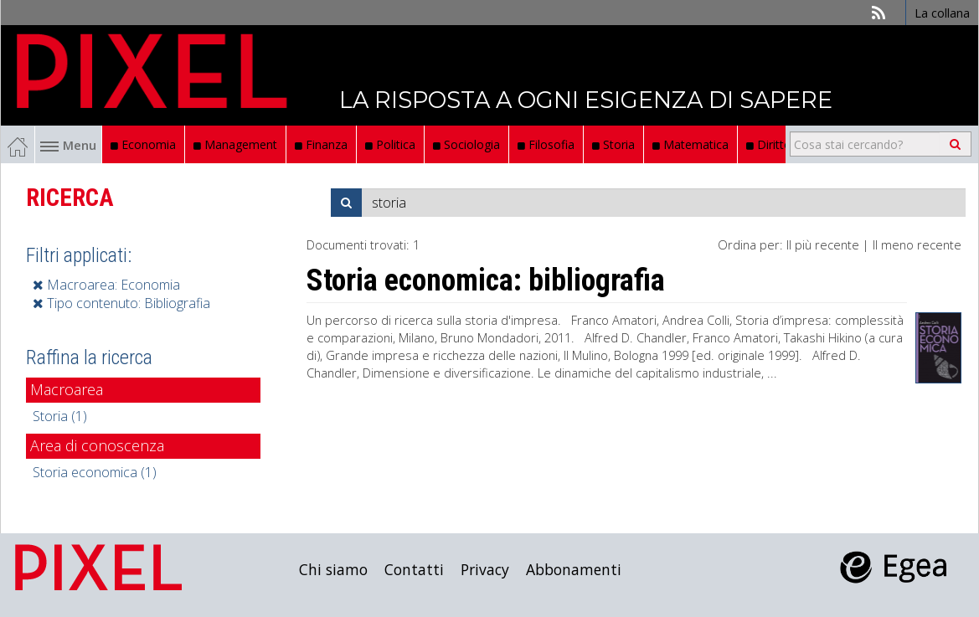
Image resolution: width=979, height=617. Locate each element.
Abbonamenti (573, 569)
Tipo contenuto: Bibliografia (121, 303)
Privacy (485, 569)
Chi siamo (333, 569)
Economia (143, 144)
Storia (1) (60, 416)
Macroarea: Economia (106, 284)
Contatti (414, 569)
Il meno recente (917, 244)
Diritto (768, 144)
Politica (390, 144)
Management (235, 144)
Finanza (321, 144)
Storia (613, 144)
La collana (942, 12)
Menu (68, 144)
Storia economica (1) (95, 472)
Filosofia (546, 144)
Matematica (690, 144)
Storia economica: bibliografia (486, 280)
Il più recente (822, 244)
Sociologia (466, 144)
